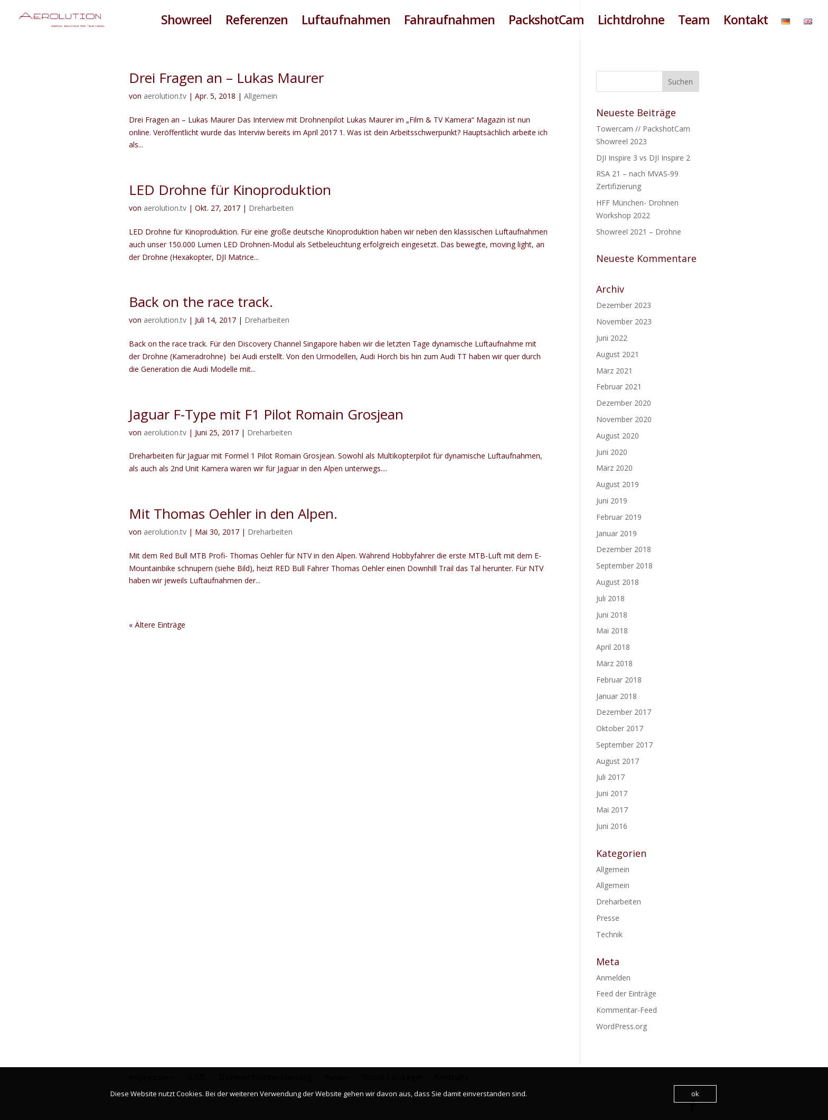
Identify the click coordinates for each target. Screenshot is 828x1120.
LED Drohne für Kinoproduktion (230, 189)
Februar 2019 (619, 517)
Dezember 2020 (623, 403)
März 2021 (614, 371)
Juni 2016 (611, 826)
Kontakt (745, 22)
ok (695, 1093)
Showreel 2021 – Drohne (638, 232)
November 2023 (624, 321)
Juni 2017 (611, 793)
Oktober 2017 (619, 728)
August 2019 (617, 484)
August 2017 (617, 761)
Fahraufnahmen (449, 22)
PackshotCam (546, 22)
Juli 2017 (610, 777)
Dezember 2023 (623, 305)
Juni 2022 (611, 338)
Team (694, 22)
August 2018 (617, 582)
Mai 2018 (612, 631)
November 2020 (624, 419)
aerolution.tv (165, 96)
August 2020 (617, 436)
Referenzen (256, 22)
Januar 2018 (616, 696)
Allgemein (260, 96)
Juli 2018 (610, 598)
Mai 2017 (612, 810)
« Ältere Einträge (157, 625)
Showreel (186, 22)
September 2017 (624, 745)
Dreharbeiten (271, 208)
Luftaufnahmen (346, 22)
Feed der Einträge (626, 993)
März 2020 (614, 468)
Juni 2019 (611, 501)
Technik (609, 934)
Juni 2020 (611, 452)
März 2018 (614, 663)
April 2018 (613, 647)
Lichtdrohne (631, 22)
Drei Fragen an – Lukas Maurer (226, 77)
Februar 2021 (619, 386)
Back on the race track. (201, 301)
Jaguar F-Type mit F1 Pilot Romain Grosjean (266, 414)
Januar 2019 (616, 533)
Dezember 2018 (623, 549)
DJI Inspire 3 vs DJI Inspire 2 (643, 158)
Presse (607, 918)
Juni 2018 (611, 615)
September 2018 (624, 566)
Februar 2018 (619, 680)
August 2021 (617, 354)
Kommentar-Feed (626, 1010)
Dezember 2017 (623, 712)
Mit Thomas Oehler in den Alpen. (233, 513)
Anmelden (613, 978)
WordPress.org (621, 1026)
